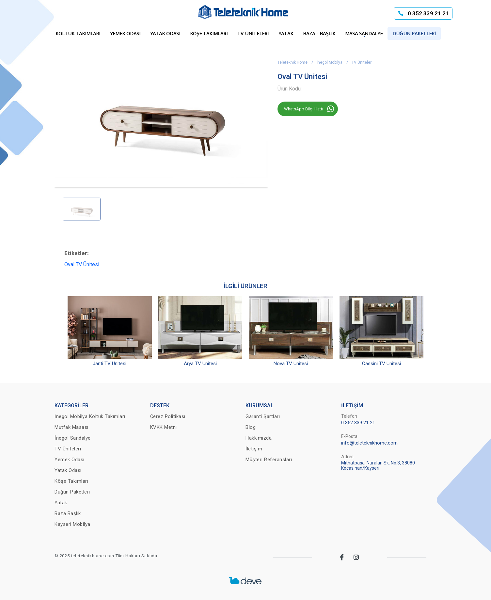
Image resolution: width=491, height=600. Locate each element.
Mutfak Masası (71, 427)
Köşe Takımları (209, 33)
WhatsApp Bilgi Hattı (303, 108)
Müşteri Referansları (269, 459)
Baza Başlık (68, 513)
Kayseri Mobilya (72, 524)
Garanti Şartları (263, 416)
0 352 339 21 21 (428, 13)
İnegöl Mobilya (329, 62)
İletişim (254, 449)
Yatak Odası (165, 33)
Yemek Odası (125, 33)
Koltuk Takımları (77, 33)
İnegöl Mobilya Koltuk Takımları (90, 416)
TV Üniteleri (253, 33)
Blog (251, 427)
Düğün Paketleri (414, 33)
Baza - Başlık (319, 33)
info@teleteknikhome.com (369, 443)
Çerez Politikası (167, 416)
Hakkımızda (259, 438)
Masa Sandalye (364, 33)
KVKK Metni (163, 427)
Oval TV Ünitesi (81, 264)
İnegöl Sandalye (73, 438)
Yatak (285, 33)
